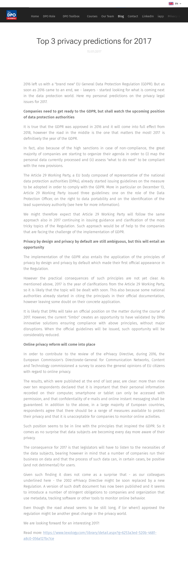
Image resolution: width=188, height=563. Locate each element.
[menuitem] (36, 14)
